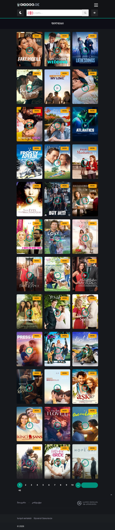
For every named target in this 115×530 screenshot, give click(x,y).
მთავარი (21, 502)
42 (20, 490)
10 (72, 485)
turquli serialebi (23, 518)
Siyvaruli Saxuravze (41, 518)
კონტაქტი (37, 502)
